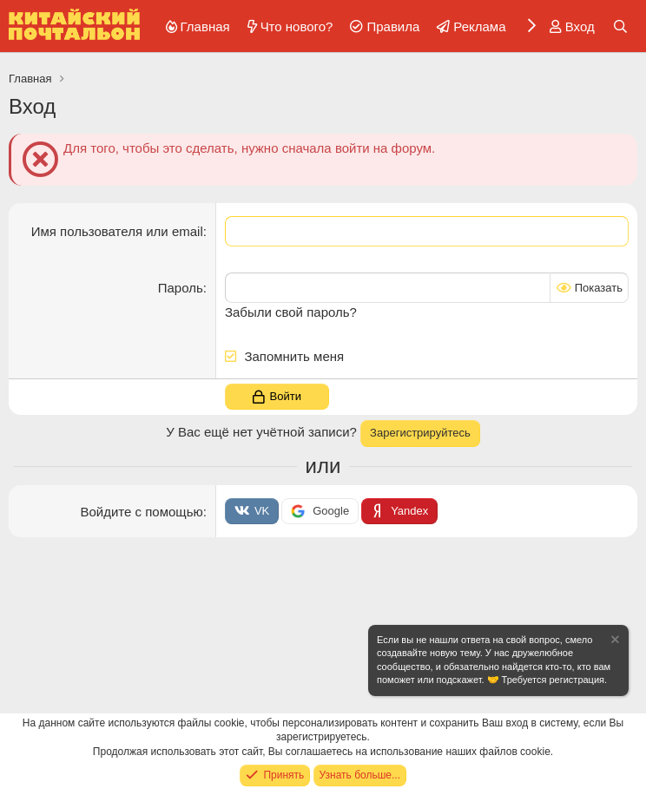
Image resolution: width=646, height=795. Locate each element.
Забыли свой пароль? (291, 312)
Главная (205, 26)
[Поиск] (620, 26)
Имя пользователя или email (117, 231)
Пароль (180, 287)
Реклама (479, 26)
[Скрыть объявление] (614, 642)
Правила (392, 26)
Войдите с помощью (141, 510)
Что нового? (296, 26)
